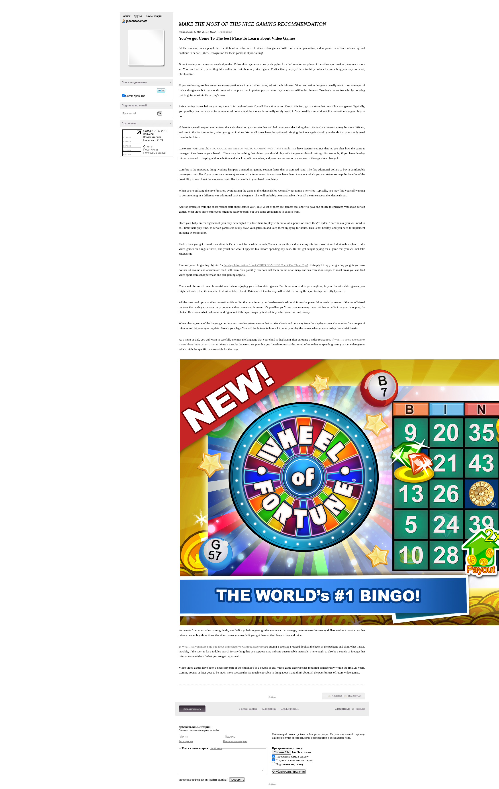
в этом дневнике (135, 96)
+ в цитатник (224, 31)
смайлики (216, 748)
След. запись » (290, 708)
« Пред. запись (248, 708)
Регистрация (186, 741)
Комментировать (192, 708)
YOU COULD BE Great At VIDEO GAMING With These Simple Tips (253, 148)
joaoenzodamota (124, 21)
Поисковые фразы (154, 152)
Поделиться (354, 695)
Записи (126, 16)
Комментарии (154, 16)
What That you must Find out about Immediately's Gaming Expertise (223, 646)
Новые (360, 708)
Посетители (150, 149)
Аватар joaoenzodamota (145, 47)
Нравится (337, 695)
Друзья (138, 16)
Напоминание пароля (235, 741)
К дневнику (269, 708)
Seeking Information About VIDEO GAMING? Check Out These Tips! (266, 265)
